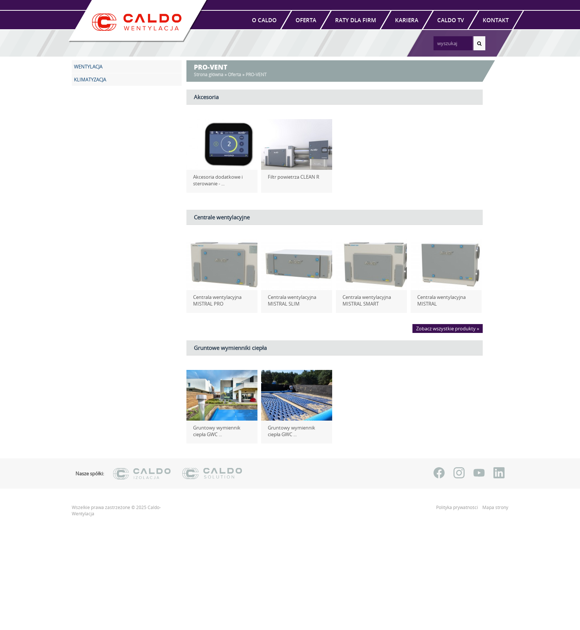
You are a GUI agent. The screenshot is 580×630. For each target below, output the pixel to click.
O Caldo (264, 20)
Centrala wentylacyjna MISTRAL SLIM (289, 300)
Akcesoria (206, 97)
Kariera (406, 20)
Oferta (306, 20)
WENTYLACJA (88, 66)
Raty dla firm (355, 20)
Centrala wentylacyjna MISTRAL (438, 300)
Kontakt (496, 20)
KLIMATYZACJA (90, 79)
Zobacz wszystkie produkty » (447, 328)
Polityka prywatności (457, 507)
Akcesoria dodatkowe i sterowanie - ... (215, 180)
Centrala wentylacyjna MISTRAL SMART (364, 300)
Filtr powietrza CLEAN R (290, 176)
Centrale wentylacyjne (222, 217)
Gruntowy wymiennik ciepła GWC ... (220, 431)
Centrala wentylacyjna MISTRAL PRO (214, 300)
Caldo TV (450, 20)
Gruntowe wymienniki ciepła (230, 347)
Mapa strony (495, 507)
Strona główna (208, 74)
